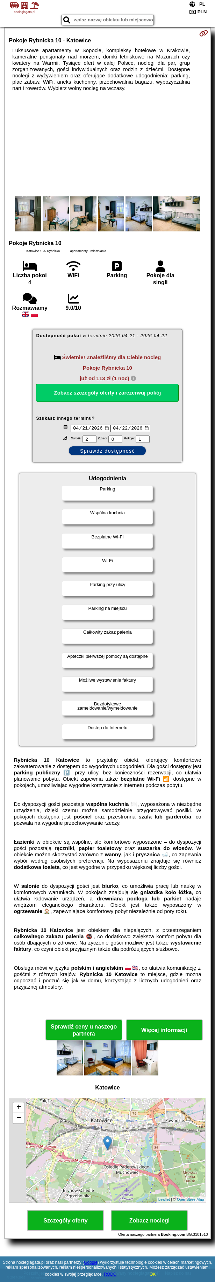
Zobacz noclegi (149, 1221)
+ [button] (18, 1108)
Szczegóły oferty (65, 1221)
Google (91, 1262)
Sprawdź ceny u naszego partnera (84, 1031)
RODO (110, 1274)
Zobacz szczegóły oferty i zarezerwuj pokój (107, 393)
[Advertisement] (107, 144)
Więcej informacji (164, 1031)
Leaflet (164, 1200)
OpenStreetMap (190, 1200)
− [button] (18, 1119)
